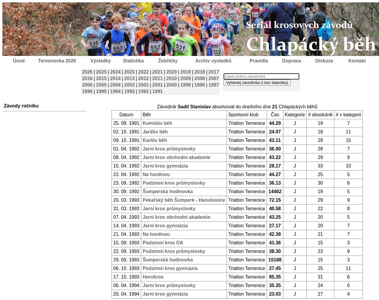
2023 (129, 71)
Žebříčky (168, 60)
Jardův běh (155, 131)
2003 (129, 84)
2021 (157, 71)
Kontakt (357, 60)
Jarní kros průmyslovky (169, 148)
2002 (143, 84)
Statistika (133, 60)
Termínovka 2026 (57, 60)
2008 (200, 78)
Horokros (153, 276)
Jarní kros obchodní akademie (176, 157)
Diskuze (324, 60)
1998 (200, 84)
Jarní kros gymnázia (165, 165)
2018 (200, 71)
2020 (171, 71)
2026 (87, 71)
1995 (101, 91)
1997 (214, 84)
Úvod (19, 60)
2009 (185, 78)
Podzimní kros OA (163, 242)
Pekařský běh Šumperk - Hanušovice (184, 200)
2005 (101, 84)
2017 (214, 71)
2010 (171, 78)
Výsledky (100, 60)
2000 (171, 84)
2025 (101, 71)
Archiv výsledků (213, 60)
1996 (87, 91)
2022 (143, 71)
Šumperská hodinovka (168, 191)
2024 (115, 71)
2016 (87, 78)
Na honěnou (156, 174)
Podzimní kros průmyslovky (174, 182)
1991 (157, 91)
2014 (115, 78)
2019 (185, 71)
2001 (157, 84)
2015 (101, 78)
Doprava (291, 60)
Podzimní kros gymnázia (170, 268)
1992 (143, 91)
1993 (129, 91)
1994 (115, 91)
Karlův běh (155, 140)
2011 (157, 78)
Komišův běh (157, 123)
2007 (214, 78)
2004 (115, 84)
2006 (87, 84)
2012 (143, 78)
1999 (185, 84)
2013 (129, 78)
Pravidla (259, 60)
